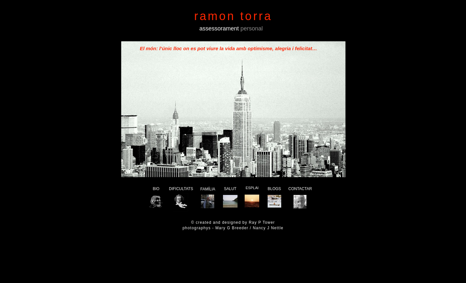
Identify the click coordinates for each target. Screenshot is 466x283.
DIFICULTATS (181, 189)
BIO (156, 189)
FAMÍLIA (207, 189)
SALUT (230, 189)
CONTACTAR (300, 189)
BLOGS (274, 189)
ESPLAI (252, 188)
